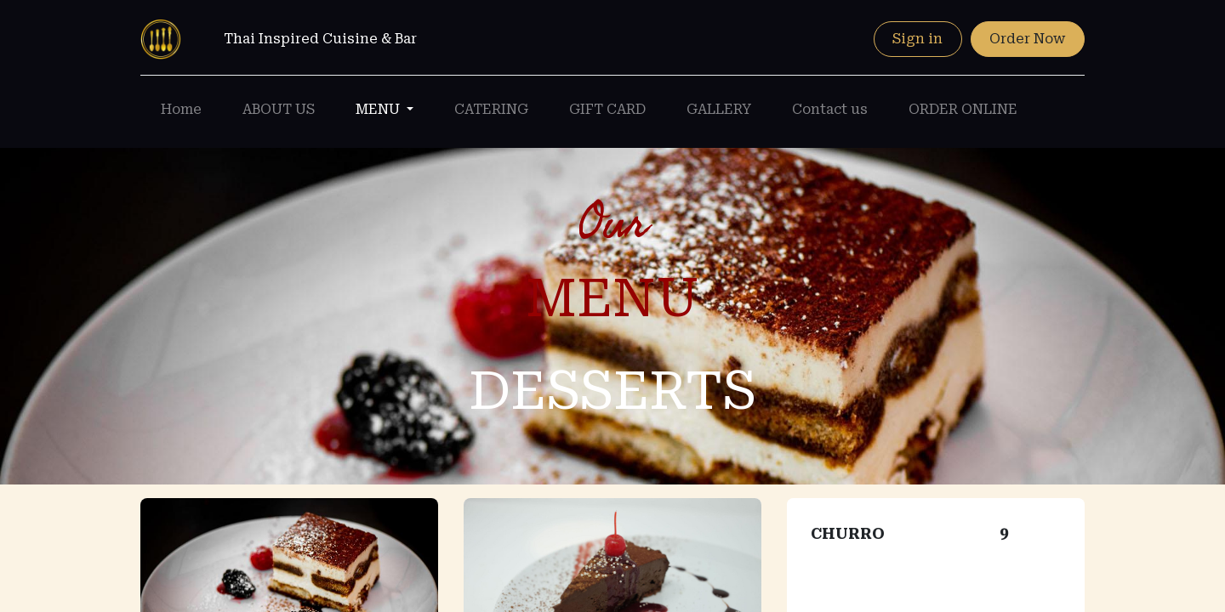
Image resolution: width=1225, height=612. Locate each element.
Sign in (917, 39)
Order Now (1027, 39)
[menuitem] (181, 110)
